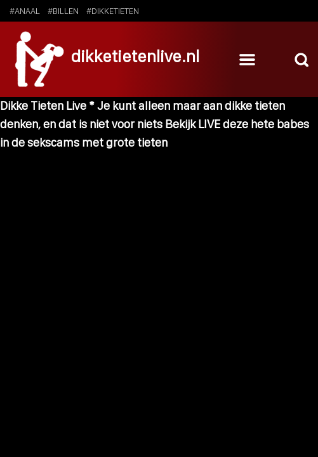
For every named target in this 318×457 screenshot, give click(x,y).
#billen (63, 11)
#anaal (25, 11)
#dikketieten (112, 11)
